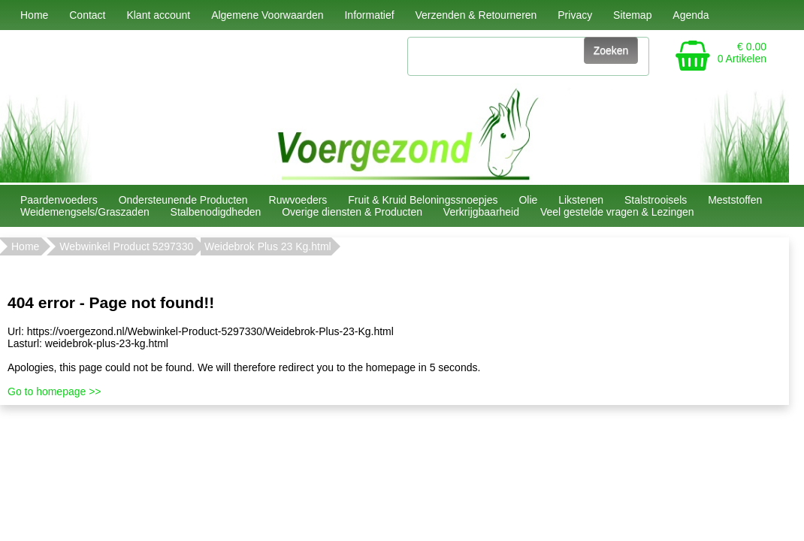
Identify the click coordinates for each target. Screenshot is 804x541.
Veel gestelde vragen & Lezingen (617, 212)
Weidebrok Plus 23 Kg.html (267, 246)
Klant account (158, 15)
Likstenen (580, 200)
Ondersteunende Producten (183, 200)
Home (34, 15)
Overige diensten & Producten (352, 212)
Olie (527, 200)
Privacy (575, 15)
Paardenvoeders (59, 200)
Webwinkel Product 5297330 (126, 246)
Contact (87, 15)
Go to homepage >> (54, 391)
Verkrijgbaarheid (481, 212)
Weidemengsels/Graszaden (85, 212)
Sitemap (632, 15)
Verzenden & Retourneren (476, 15)
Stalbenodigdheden (216, 212)
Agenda (691, 15)
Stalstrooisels (655, 200)
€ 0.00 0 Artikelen (742, 53)
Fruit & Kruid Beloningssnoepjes (422, 200)
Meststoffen (735, 200)
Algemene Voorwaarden (267, 15)
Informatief (369, 15)
